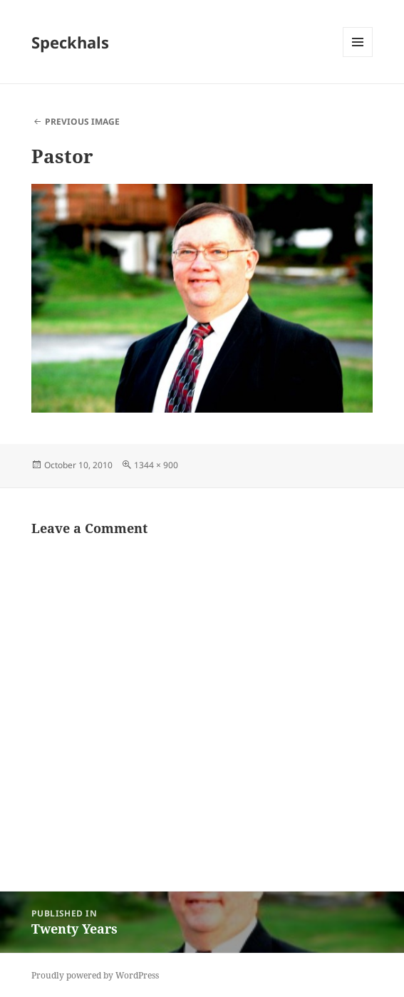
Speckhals (70, 42)
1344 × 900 (156, 465)
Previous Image (82, 121)
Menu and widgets (358, 56)
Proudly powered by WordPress (95, 975)
